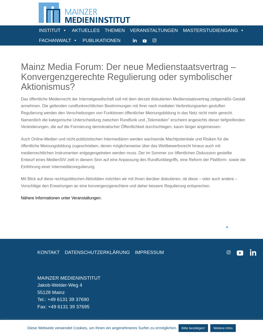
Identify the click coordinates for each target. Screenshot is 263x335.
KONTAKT (48, 252)
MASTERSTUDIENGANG (210, 30)
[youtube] (145, 40)
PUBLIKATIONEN (101, 40)
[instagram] (154, 40)
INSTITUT (50, 30)
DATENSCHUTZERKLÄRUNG (97, 252)
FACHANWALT (55, 40)
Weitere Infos (222, 328)
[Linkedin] (135, 40)
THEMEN (115, 30)
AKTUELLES (86, 30)
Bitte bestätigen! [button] (193, 328)
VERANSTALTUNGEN (154, 30)
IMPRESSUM (149, 252)
